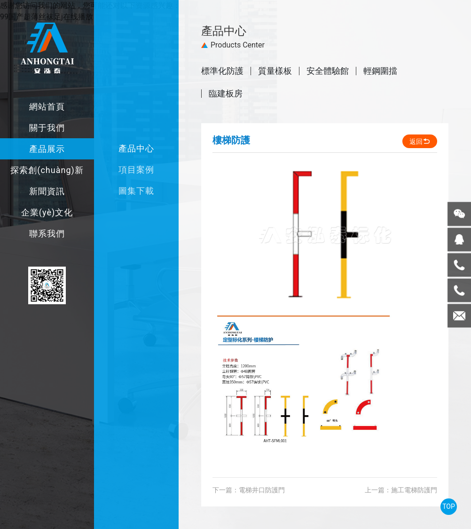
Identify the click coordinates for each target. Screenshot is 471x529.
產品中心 (136, 148)
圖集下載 (136, 191)
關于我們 (47, 128)
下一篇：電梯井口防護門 (248, 490)
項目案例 (136, 169)
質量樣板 (275, 71)
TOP (448, 506)
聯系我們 (47, 233)
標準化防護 (222, 71)
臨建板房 (226, 93)
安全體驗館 (327, 71)
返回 (419, 141)
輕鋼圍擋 (380, 71)
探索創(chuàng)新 (47, 170)
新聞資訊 (47, 191)
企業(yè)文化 (47, 212)
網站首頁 (47, 106)
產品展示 (47, 149)
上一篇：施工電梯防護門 (401, 490)
